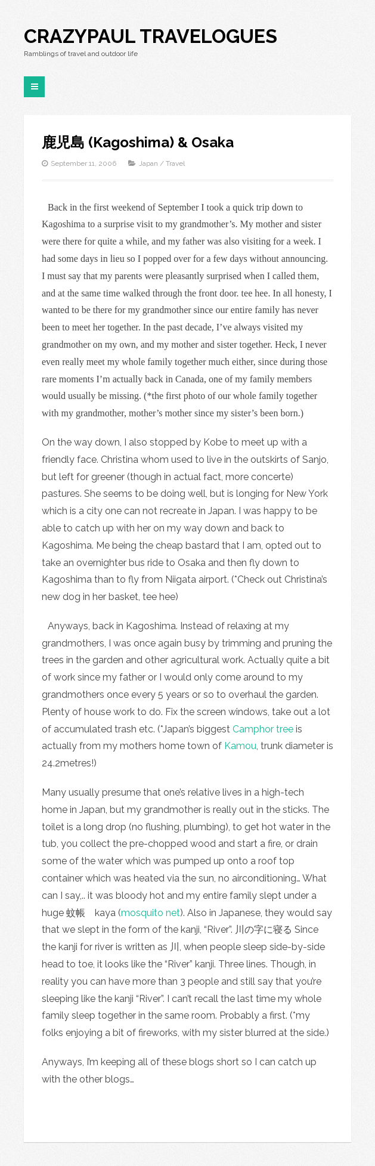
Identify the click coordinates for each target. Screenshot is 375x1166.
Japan (148, 163)
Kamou (240, 745)
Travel (175, 163)
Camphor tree (263, 729)
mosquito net (150, 912)
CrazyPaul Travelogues (150, 36)
